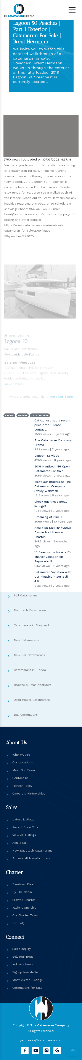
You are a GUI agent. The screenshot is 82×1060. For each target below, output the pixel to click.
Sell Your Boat (22, 956)
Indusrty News (22, 964)
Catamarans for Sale (27, 987)
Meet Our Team (23, 770)
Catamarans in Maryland (31, 625)
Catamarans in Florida (30, 670)
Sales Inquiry (21, 948)
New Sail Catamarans (29, 655)
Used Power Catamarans (32, 699)
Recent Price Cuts (25, 827)
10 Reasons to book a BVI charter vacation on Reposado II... (53, 556)
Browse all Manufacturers (32, 685)
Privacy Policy (22, 785)
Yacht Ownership (24, 907)
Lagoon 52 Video (46, 455)
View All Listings (24, 835)
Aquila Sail (19, 842)
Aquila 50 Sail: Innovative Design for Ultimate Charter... (52, 532)
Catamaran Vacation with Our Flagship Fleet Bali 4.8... (52, 576)
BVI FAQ (18, 923)
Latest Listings (23, 819)
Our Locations (22, 762)
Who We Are (21, 754)
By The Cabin (22, 892)
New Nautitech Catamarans (32, 850)
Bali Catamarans (26, 714)
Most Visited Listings (27, 980)
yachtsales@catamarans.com (41, 1040)
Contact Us (20, 778)
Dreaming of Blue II (48, 517)
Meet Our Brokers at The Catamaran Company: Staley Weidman (52, 486)
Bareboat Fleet (23, 884)
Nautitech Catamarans (30, 610)
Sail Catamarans (25, 595)
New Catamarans (26, 640)
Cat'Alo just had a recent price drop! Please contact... (52, 425)
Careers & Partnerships (28, 793)
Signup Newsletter (25, 972)
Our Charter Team (25, 915)
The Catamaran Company (49, 1025)
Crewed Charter (23, 899)
